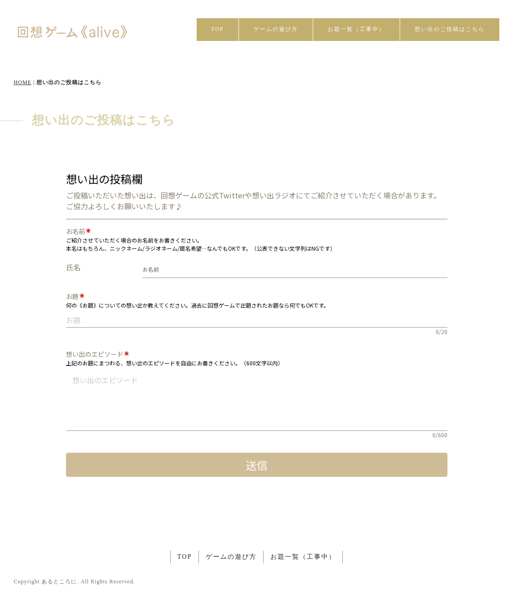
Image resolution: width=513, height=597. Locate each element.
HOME (22, 82)
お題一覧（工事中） (356, 29)
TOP (217, 29)
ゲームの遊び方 (276, 29)
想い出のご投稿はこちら (450, 29)
